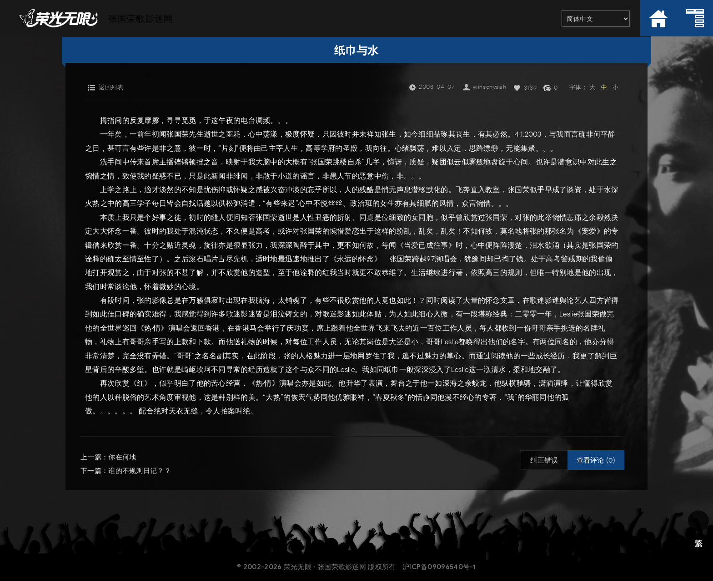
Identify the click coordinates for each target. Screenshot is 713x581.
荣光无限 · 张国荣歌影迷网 (325, 567)
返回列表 (111, 87)
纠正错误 (544, 460)
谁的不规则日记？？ (139, 471)
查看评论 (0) (596, 460)
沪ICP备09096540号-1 (439, 567)
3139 (530, 87)
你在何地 (122, 457)
